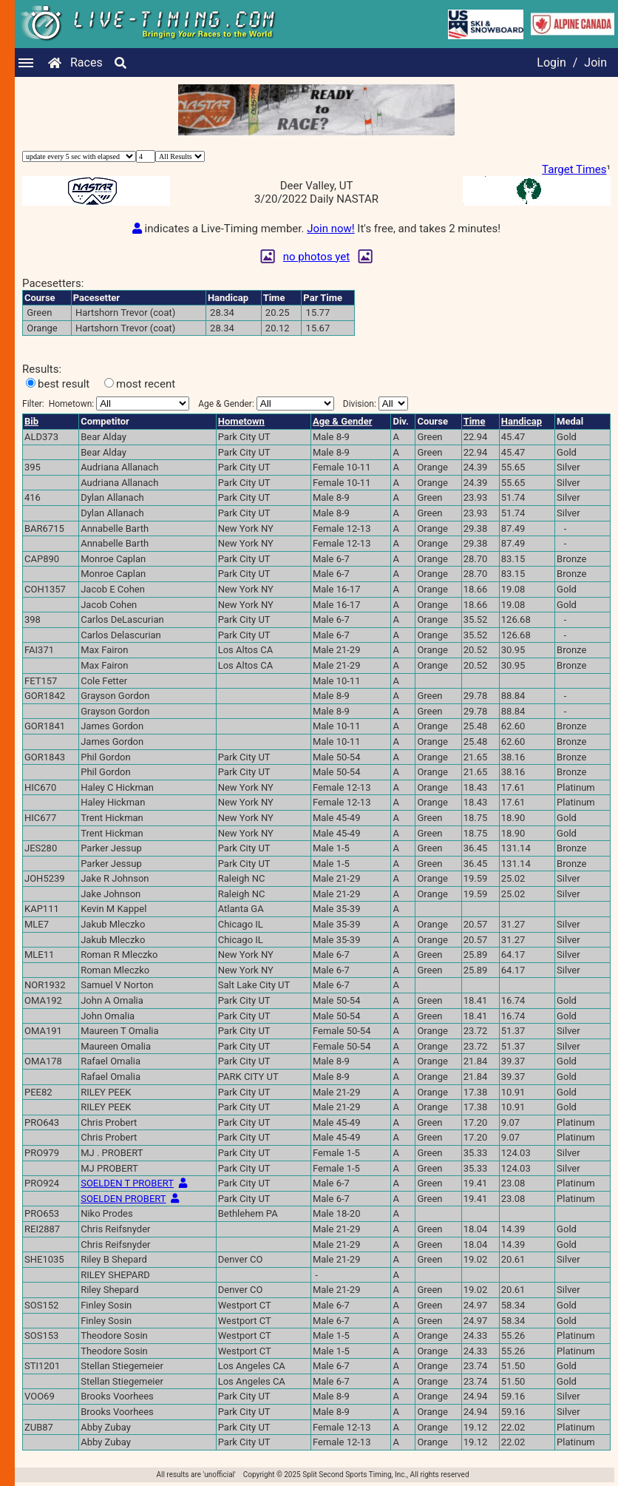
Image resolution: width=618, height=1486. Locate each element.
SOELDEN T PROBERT (127, 1183)
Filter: (105, 403)
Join (595, 62)
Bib (31, 421)
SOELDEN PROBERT (123, 1198)
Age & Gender (342, 421)
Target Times (574, 169)
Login (551, 62)
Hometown (241, 421)
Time (475, 421)
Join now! (330, 228)
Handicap (521, 421)
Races (86, 62)
